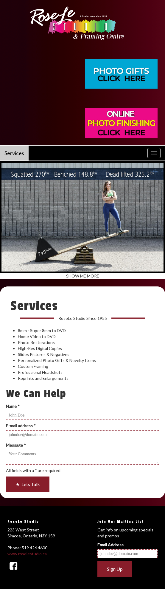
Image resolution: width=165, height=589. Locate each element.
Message (16, 445)
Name (13, 406)
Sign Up (115, 569)
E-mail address (21, 425)
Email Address (110, 544)
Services (14, 153)
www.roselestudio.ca (27, 553)
